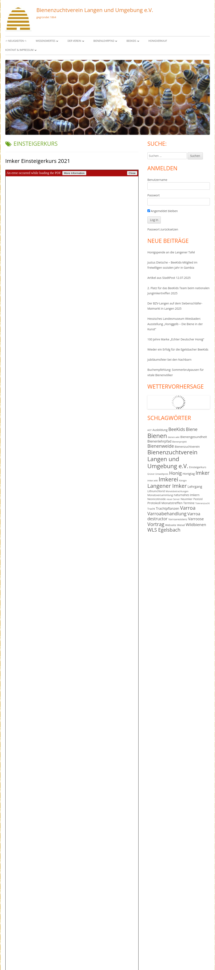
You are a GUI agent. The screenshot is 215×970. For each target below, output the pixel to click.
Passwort (153, 195)
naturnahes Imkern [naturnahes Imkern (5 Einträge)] (187, 495)
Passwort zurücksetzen (162, 229)
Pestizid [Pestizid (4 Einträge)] (198, 499)
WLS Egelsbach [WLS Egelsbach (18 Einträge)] (163, 529)
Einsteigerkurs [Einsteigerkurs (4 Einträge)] (197, 467)
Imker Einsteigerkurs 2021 (37, 161)
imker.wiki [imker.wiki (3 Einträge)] (152, 480)
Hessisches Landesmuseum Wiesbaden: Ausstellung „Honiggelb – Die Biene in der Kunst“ (175, 324)
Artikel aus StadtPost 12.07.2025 (169, 278)
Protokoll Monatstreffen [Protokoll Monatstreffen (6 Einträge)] (164, 503)
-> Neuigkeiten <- (16, 41)
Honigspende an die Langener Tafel (171, 252)
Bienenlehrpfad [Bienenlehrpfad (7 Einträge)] (159, 441)
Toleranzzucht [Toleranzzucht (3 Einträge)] (202, 503)
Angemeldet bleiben (162, 211)
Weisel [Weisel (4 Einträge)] (181, 525)
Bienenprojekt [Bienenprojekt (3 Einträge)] (179, 441)
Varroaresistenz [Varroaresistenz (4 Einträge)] (177, 519)
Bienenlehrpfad (103, 41)
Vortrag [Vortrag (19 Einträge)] (155, 524)
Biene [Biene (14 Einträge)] (191, 429)
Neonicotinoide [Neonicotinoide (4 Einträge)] (156, 499)
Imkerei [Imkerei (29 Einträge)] (168, 479)
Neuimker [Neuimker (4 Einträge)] (187, 499)
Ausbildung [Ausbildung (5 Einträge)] (159, 430)
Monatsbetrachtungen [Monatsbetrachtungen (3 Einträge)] (177, 491)
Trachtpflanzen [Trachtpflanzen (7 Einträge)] (167, 508)
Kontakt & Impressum (19, 50)
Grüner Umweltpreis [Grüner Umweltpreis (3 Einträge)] (157, 473)
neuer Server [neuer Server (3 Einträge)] (173, 499)
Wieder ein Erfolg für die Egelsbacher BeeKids (177, 349)
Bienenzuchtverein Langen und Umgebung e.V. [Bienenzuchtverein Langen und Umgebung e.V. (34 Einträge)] (172, 459)
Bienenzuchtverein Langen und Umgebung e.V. (94, 10)
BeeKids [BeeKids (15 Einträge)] (176, 429)
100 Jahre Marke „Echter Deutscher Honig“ (175, 339)
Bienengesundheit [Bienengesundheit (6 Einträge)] (193, 437)
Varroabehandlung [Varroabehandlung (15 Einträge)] (167, 514)
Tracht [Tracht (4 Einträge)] (151, 509)
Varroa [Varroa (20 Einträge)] (187, 507)
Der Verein (74, 41)
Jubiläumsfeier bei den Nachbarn (169, 360)
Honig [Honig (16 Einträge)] (175, 473)
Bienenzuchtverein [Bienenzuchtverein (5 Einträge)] (187, 447)
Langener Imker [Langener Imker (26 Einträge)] (167, 485)
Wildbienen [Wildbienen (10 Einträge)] (196, 524)
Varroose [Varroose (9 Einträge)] (196, 518)
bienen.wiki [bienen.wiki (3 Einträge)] (173, 437)
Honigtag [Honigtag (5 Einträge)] (189, 474)
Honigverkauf (157, 41)
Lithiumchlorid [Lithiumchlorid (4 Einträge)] (156, 491)
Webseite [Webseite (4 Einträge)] (170, 525)
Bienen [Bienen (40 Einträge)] (157, 436)
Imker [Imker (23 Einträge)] (203, 472)
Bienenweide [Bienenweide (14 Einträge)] (160, 446)
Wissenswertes (45, 41)
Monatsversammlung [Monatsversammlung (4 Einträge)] (160, 495)
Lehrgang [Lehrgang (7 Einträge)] (195, 486)
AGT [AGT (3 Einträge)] (149, 430)
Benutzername (157, 180)
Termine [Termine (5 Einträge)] (188, 503)
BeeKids (131, 41)
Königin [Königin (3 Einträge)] (183, 480)
